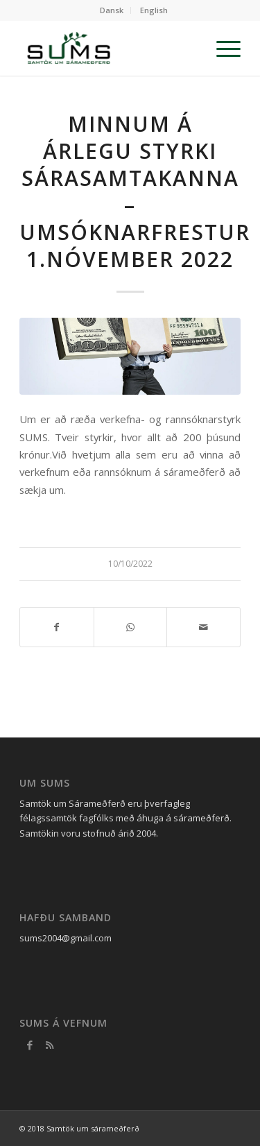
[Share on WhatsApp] (130, 627)
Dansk (111, 10)
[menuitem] (112, 10)
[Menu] (221, 48)
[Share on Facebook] (57, 627)
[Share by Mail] (203, 627)
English (154, 10)
